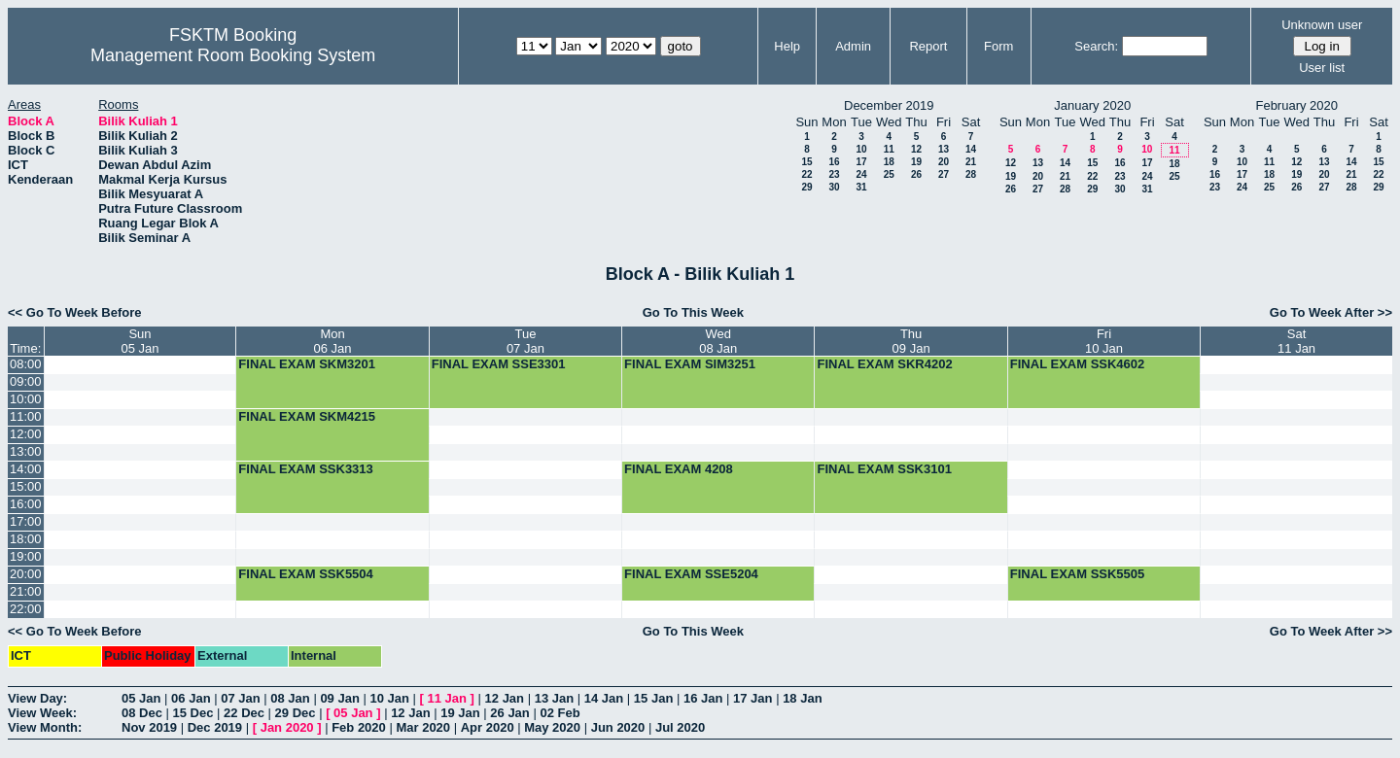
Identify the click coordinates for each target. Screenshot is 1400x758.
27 (943, 174)
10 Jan (388, 698)
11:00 (26, 416)
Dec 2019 (215, 727)
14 (970, 149)
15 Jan (653, 698)
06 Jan (190, 698)
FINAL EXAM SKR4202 (884, 364)
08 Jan (289, 698)
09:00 (26, 381)
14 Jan (603, 698)
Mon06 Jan (333, 341)
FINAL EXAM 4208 (678, 469)
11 (889, 149)
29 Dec (295, 713)
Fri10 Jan (1104, 341)
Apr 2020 (487, 727)
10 (861, 149)
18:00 (26, 539)
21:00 (26, 591)
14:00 (26, 469)
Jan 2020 (287, 727)
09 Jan (339, 698)
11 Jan (447, 698)
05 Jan (141, 698)
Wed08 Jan (718, 341)
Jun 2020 (618, 727)
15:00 (26, 486)
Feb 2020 (359, 727)
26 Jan (509, 713)
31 (861, 187)
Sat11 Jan (1296, 341)
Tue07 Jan (525, 341)
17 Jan (752, 698)
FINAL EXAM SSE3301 (499, 364)
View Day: (37, 698)
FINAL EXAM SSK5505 (1077, 574)
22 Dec (244, 713)
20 (943, 161)
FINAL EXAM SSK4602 (1077, 364)
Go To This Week (693, 312)
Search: (1096, 46)
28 (970, 174)
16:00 (26, 504)
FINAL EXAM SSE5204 (691, 574)
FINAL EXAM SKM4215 (306, 416)
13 (943, 149)
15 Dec (193, 713)
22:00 (26, 609)
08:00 (26, 364)
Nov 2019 (149, 727)
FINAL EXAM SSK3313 (305, 469)
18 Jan (802, 698)
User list (1322, 67)
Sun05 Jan (139, 341)
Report (928, 46)
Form (998, 46)
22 (806, 174)
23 (833, 174)
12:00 (26, 434)
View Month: (45, 727)
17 (861, 161)
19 (916, 161)
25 (889, 174)
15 (806, 161)
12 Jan (504, 698)
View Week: (42, 713)
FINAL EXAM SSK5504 (305, 574)
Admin (853, 46)
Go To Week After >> (1331, 312)
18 (889, 161)
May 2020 (552, 727)
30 (833, 187)
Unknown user (1321, 24)
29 (806, 187)
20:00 (26, 574)
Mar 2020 (423, 727)
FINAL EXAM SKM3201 (306, 364)
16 (833, 161)
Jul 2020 (680, 727)
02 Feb (559, 713)
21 (970, 161)
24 (861, 174)
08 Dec (142, 713)
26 (916, 174)
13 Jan (554, 698)
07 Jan (240, 698)
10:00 (26, 399)
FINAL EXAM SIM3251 (689, 364)
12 (916, 149)
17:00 (26, 521)
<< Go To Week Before (75, 312)
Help (787, 46)
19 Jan (459, 713)
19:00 (26, 556)
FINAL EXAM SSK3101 (884, 469)
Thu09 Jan (911, 341)
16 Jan (702, 698)
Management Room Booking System (232, 55)
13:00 (26, 451)
